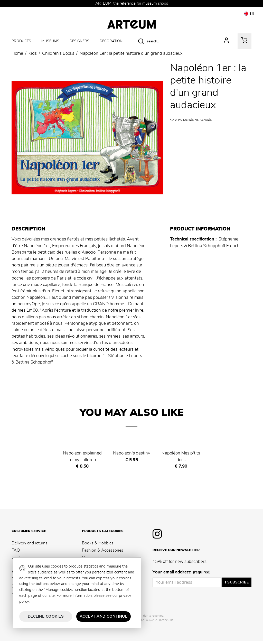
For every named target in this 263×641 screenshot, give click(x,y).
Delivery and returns (30, 543)
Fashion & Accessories (102, 550)
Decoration (111, 41)
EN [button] (249, 14)
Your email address (182, 572)
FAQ (16, 550)
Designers (79, 41)
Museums (50, 41)
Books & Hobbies (98, 543)
